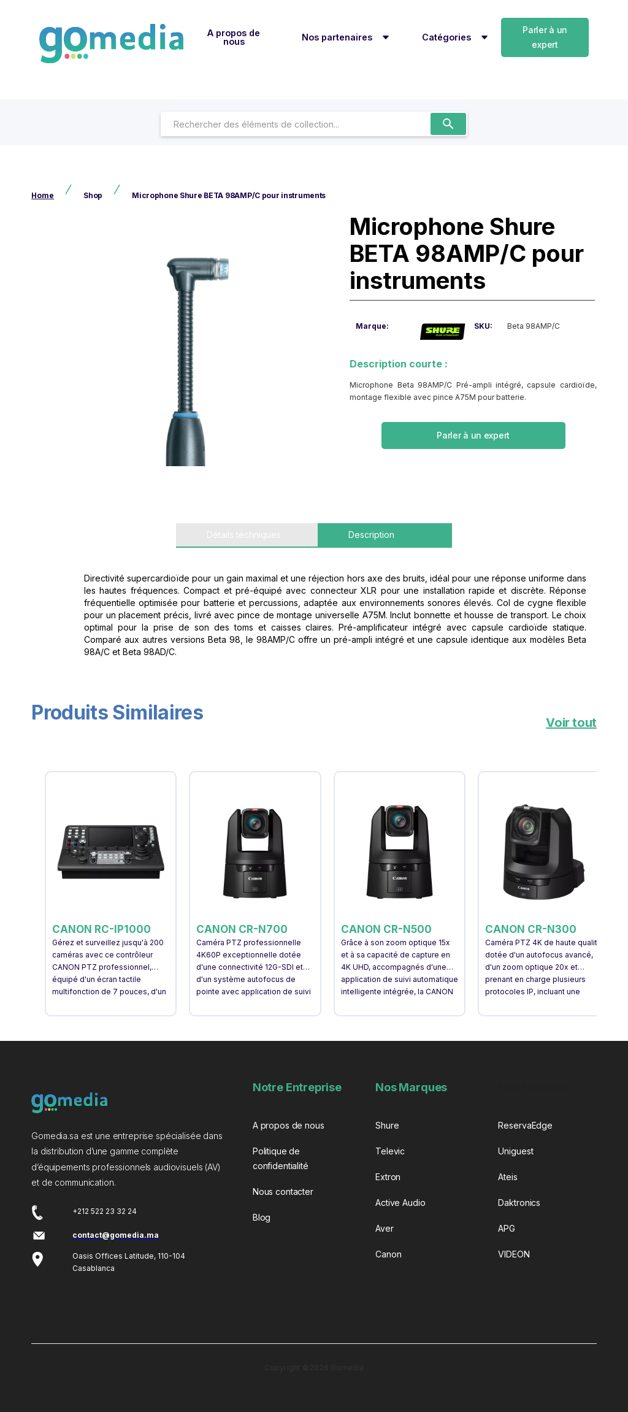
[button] (343, 37)
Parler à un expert (545, 37)
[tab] (247, 535)
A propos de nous (233, 37)
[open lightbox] (185, 343)
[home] (111, 43)
